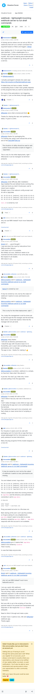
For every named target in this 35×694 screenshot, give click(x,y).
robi (4, 218)
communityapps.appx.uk (7, 165)
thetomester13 (7, 37)
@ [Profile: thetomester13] (8, 76)
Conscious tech (5, 227)
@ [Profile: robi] (3, 244)
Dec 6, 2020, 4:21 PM (24, 73)
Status (30, 3)
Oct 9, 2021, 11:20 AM (24, 277)
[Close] (32, 643)
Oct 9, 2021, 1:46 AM (12, 133)
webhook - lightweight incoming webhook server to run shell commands (16, 282)
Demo (26, 5)
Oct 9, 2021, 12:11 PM (12, 394)
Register (5, 680)
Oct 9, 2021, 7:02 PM (12, 461)
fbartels (5, 73)
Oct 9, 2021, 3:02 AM (12, 179)
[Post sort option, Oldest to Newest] (3, 32)
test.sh (4, 289)
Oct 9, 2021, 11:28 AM (12, 337)
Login (11, 680)
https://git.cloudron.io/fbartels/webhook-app (16, 82)
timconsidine (6, 131)
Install (31, 7)
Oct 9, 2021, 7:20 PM (12, 570)
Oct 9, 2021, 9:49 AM (12, 241)
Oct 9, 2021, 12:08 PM (24, 368)
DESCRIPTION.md (14, 140)
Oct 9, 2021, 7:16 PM (26, 539)
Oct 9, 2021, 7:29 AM (16, 218)
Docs (30, 5)
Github (29, 47)
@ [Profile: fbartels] (4, 113)
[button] (2, 691)
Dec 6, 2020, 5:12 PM (12, 110)
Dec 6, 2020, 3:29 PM (12, 40)
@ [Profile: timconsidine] (6, 280)
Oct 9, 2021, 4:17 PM (16, 428)
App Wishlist (5, 26)
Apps (25, 3)
